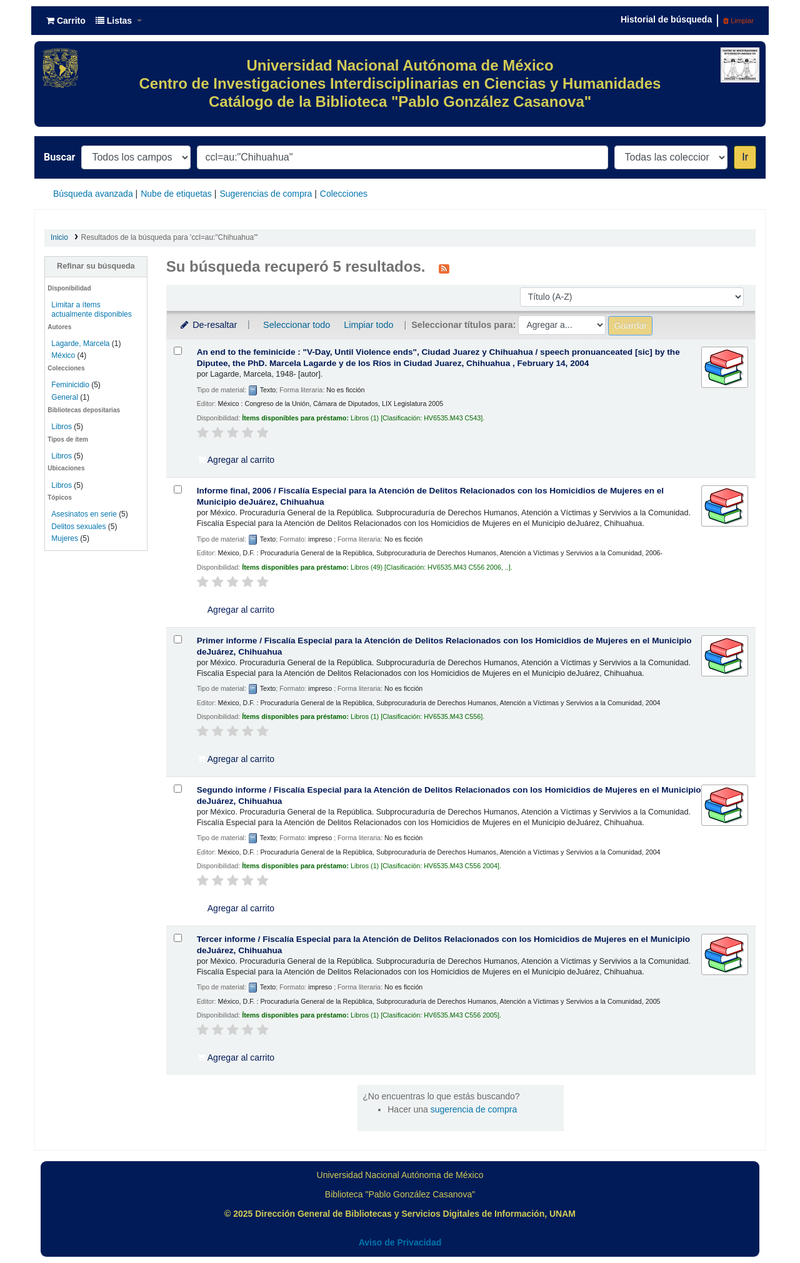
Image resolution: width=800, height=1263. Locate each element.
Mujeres (64, 538)
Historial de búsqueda (666, 19)
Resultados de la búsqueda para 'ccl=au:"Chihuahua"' (169, 237)
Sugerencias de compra (265, 194)
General (65, 397)
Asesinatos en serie (83, 514)
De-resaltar (208, 325)
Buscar (59, 157)
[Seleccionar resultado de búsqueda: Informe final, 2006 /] (178, 489)
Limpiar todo (368, 325)
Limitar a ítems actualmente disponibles (91, 309)
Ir (745, 157)
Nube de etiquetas (176, 194)
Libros (61, 426)
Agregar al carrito (236, 460)
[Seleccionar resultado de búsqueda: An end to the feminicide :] (178, 351)
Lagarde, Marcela (80, 343)
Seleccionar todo (296, 325)
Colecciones (344, 194)
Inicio (59, 237)
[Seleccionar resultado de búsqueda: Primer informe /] (178, 639)
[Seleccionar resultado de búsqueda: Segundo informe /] (178, 789)
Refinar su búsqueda (96, 266)
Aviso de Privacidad (400, 1242)
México (63, 355)
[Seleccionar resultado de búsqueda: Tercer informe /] (178, 938)
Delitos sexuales (78, 526)
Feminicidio (71, 384)
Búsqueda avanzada (93, 194)
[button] (66, 20)
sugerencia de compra (474, 1109)
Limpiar (738, 20)
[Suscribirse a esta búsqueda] (444, 268)
